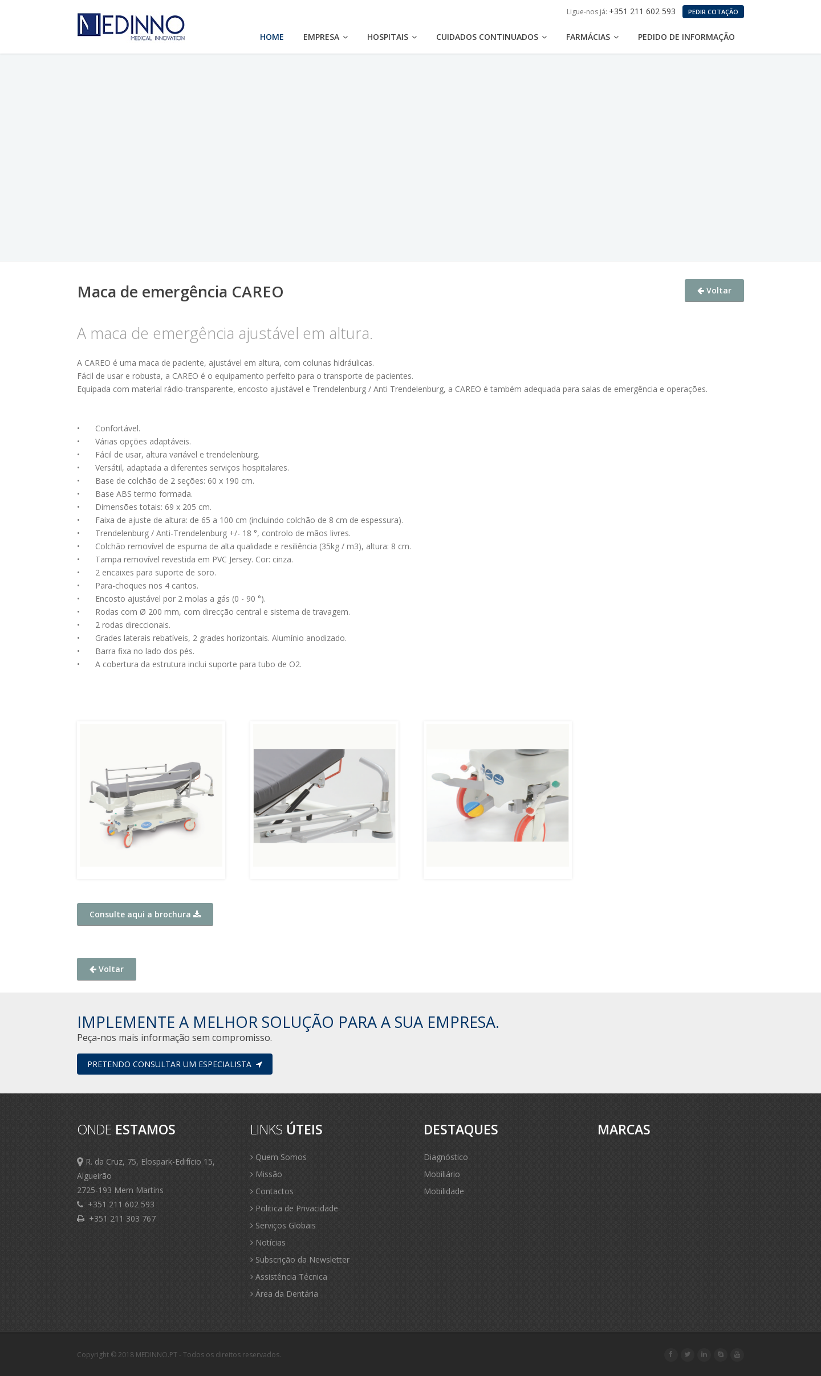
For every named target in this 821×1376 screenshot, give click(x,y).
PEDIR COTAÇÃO (713, 11)
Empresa (325, 36)
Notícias (268, 1242)
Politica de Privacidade (294, 1208)
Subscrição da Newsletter (299, 1259)
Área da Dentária (284, 1293)
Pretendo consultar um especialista (174, 1064)
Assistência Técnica (288, 1276)
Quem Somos (278, 1157)
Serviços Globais (283, 1225)
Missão (266, 1174)
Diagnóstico (446, 1157)
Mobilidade (444, 1191)
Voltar (714, 290)
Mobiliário (442, 1174)
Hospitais (392, 36)
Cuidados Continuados (491, 36)
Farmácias (592, 36)
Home (272, 36)
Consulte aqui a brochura (145, 914)
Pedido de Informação (686, 36)
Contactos (272, 1191)
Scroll (798, 1352)
